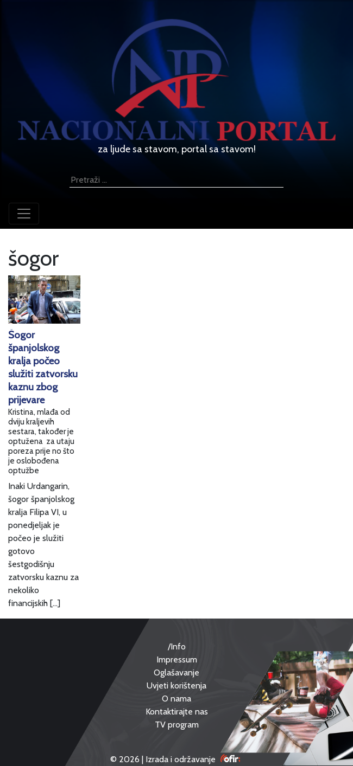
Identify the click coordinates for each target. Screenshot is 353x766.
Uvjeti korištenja (176, 685)
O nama (176, 698)
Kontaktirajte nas (177, 711)
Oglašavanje (176, 672)
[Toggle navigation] (24, 213)
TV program (177, 724)
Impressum (176, 659)
